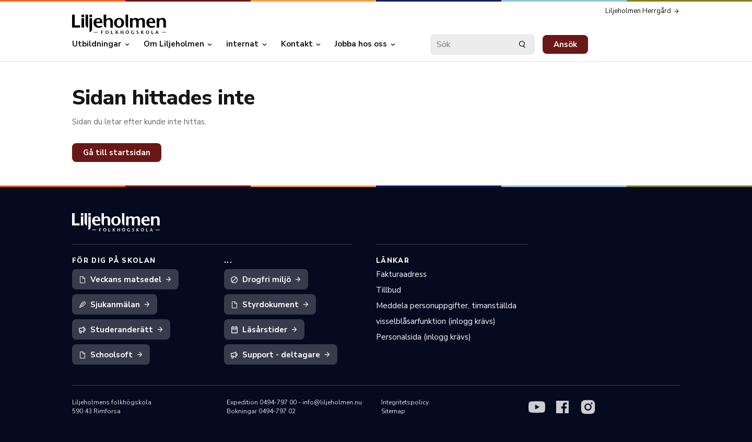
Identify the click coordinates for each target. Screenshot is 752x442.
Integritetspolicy (405, 402)
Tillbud (388, 290)
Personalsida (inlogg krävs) (423, 337)
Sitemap (393, 411)
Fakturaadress (401, 274)
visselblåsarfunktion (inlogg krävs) (436, 321)
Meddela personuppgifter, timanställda (446, 305)
